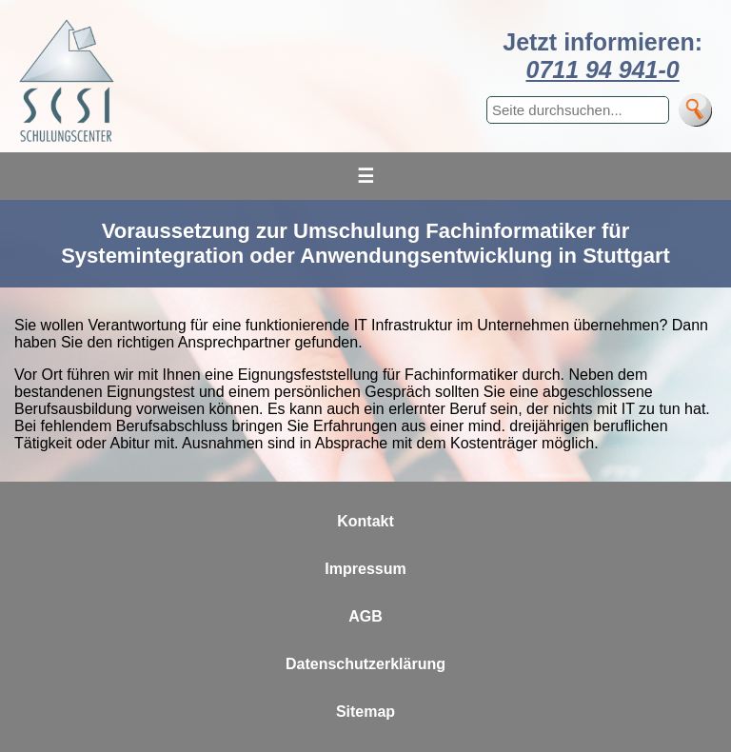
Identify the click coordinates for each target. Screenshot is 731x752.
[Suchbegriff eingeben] (577, 110)
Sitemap (365, 711)
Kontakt (365, 521)
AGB (365, 616)
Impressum (365, 569)
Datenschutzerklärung (365, 664)
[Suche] (695, 110)
